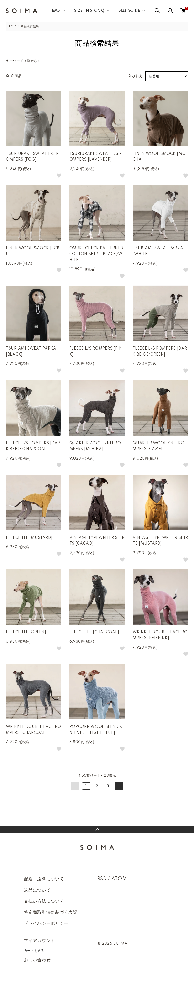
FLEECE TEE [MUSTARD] (29, 538)
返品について (37, 890)
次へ (119, 786)
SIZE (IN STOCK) (89, 11)
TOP (12, 26)
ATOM (119, 879)
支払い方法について (44, 901)
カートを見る (34, 951)
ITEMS (54, 11)
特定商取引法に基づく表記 (50, 912)
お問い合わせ (37, 960)
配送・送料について (44, 879)
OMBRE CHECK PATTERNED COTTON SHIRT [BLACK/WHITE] (96, 254)
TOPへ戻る (97, 829)
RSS (101, 879)
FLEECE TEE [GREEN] (26, 632)
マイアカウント (39, 940)
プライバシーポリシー (46, 923)
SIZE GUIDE (129, 11)
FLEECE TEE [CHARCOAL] (94, 632)
